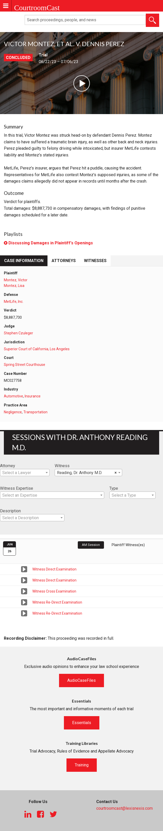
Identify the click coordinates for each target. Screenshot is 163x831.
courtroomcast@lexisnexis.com (124, 808)
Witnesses (95, 260)
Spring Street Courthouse (24, 365)
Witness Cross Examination (54, 591)
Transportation (35, 412)
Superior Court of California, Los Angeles (37, 349)
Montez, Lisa (14, 286)
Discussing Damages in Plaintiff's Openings (48, 243)
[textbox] (24, 472)
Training (82, 765)
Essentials (81, 722)
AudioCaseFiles (81, 680)
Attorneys (64, 260)
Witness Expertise (16, 488)
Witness (62, 465)
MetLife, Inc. (13, 301)
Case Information (23, 260)
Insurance (33, 396)
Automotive (13, 396)
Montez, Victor (15, 280)
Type (113, 488)
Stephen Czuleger (18, 333)
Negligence (13, 412)
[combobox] (25, 472)
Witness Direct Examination (54, 569)
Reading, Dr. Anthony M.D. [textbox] (87, 472)
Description (10, 510)
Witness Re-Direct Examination (57, 602)
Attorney (7, 465)
